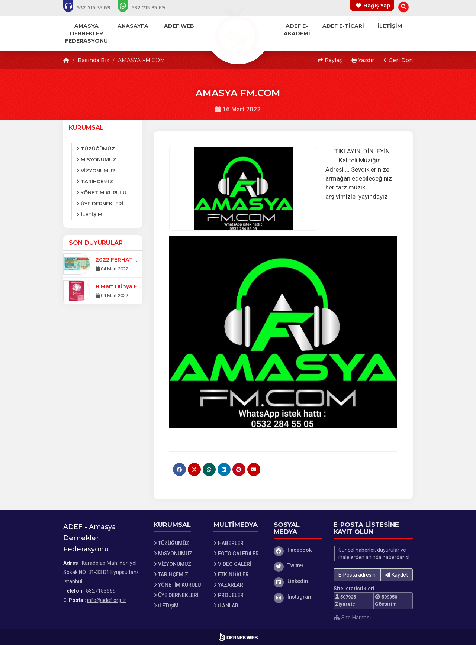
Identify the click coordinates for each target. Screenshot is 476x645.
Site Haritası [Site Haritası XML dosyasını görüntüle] (352, 617)
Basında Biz (93, 60)
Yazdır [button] (362, 60)
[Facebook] (298, 550)
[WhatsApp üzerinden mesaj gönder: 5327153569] (146, 7)
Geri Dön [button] (398, 60)
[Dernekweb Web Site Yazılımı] (238, 637)
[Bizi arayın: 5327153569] (91, 7)
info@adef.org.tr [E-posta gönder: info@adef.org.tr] (106, 600)
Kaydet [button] (396, 575)
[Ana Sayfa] (238, 31)
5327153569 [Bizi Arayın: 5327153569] (101, 591)
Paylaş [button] (330, 60)
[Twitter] (298, 565)
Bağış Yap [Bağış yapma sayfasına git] (376, 5)
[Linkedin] (298, 581)
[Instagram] (298, 596)
